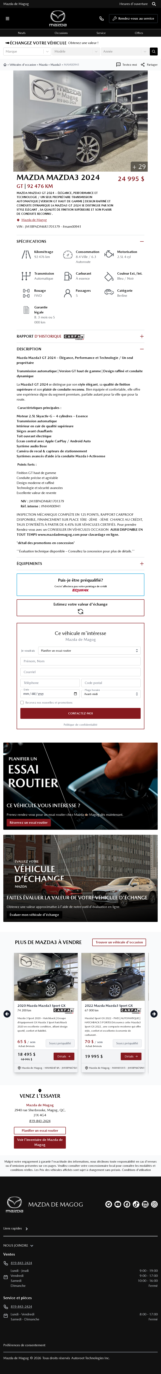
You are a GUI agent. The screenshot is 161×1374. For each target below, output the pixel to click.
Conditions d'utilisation (136, 1170)
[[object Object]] (149, 64)
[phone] (101, 18)
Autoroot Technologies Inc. (90, 1358)
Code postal (93, 683)
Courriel (30, 672)
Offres (139, 33)
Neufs (22, 33)
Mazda (43, 64)
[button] (139, 167)
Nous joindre (15, 1245)
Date (26, 689)
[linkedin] (145, 1204)
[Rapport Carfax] (63, 1011)
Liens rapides (12, 1228)
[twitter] (108, 1204)
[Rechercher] (154, 4)
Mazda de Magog (16, 4)
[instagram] (154, 1204)
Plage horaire (92, 690)
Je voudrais (28, 650)
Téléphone (31, 683)
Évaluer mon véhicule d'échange (34, 915)
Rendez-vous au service (133, 19)
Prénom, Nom (34, 661)
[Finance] (62, 1043)
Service (101, 33)
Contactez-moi (80, 713)
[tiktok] (136, 1204)
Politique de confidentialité (80, 724)
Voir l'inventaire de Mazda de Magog (40, 1142)
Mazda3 (55, 64)
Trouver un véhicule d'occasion (119, 942)
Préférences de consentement (24, 1345)
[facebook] (127, 1204)
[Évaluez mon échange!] (154, 51)
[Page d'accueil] (13, 1205)
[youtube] (117, 1204)
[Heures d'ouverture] (134, 4)
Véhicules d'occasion (23, 64)
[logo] (58, 18)
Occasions (61, 33)
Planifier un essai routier (40, 1131)
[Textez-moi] (126, 64)
